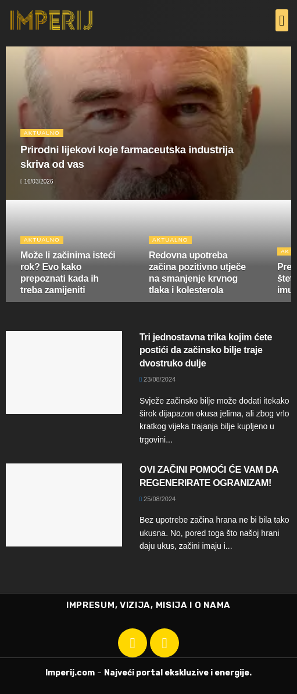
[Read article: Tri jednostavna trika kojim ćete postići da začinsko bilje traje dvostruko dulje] (64, 372)
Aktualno (42, 133)
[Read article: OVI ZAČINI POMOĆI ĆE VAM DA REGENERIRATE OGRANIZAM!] (64, 504)
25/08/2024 (157, 498)
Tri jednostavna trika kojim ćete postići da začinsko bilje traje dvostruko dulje (205, 350)
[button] (281, 20)
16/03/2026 (36, 181)
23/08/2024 (157, 379)
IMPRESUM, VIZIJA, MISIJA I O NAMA (148, 605)
